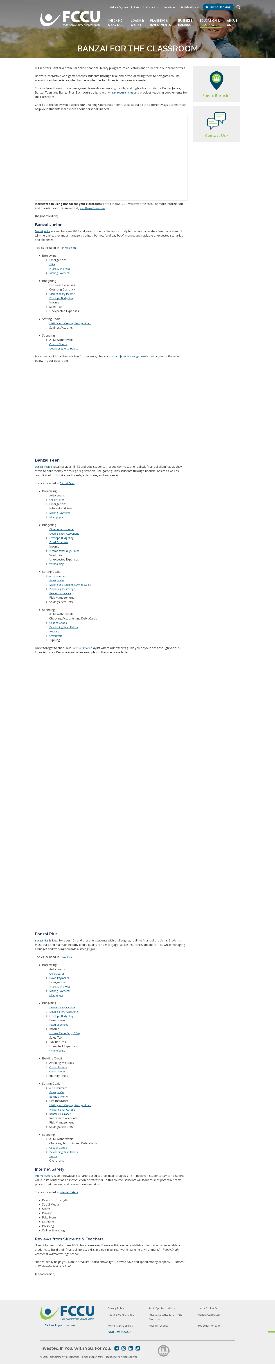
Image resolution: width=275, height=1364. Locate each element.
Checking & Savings (115, 23)
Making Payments (61, 273)
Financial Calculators (211, 1314)
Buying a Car (58, 580)
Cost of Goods (58, 344)
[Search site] (238, 7)
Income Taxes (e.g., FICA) (65, 1033)
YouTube (138, 1348)
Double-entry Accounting (66, 533)
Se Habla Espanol (190, 7)
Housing (55, 631)
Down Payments (60, 978)
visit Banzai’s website (94, 208)
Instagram (123, 1348)
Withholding (57, 564)
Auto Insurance (59, 576)
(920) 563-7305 (68, 1325)
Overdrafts (56, 636)
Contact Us (152, 7)
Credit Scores (58, 1071)
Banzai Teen (43, 467)
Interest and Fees (61, 269)
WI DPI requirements (122, 92)
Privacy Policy (117, 1308)
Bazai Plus (67, 957)
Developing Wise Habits (65, 348)
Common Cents (81, 648)
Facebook (116, 1348)
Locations (169, 7)
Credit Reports (59, 1067)
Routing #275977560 (123, 1314)
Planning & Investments (160, 23)
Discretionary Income (63, 294)
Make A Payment (119, 7)
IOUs (52, 264)
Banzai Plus (43, 940)
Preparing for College (64, 589)
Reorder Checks (159, 1325)
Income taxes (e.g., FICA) (65, 551)
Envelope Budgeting (63, 298)
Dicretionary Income (63, 529)
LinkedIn (131, 1348)
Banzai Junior (44, 231)
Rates (137, 7)
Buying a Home (59, 1097)
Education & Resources (210, 23)
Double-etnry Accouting (65, 1012)
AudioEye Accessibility (164, 1308)
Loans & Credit (137, 23)
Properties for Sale (210, 1325)
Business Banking (185, 23)
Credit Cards (57, 500)
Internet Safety (45, 1176)
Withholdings (58, 1050)
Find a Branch (215, 95)
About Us (232, 23)
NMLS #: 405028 (119, 1332)
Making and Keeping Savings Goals (73, 323)
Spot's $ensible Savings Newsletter (135, 356)
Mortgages (56, 517)
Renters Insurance (61, 593)
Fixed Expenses (59, 542)
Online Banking (218, 7)
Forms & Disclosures (122, 1325)
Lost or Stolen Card (210, 1308)
